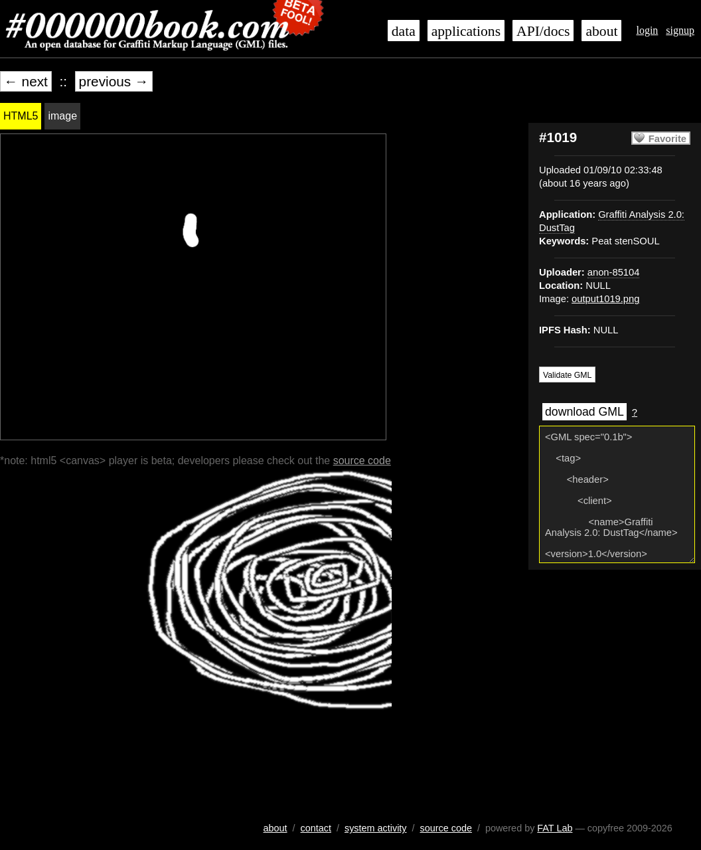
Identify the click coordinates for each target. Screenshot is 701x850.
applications (466, 31)
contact (316, 828)
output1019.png (605, 299)
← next (26, 81)
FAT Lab (554, 828)
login (647, 30)
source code (362, 460)
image (62, 116)
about (601, 31)
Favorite (667, 138)
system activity (376, 828)
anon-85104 (613, 272)
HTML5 (20, 116)
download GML (584, 411)
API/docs (543, 31)
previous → (114, 81)
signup (680, 30)
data (404, 31)
